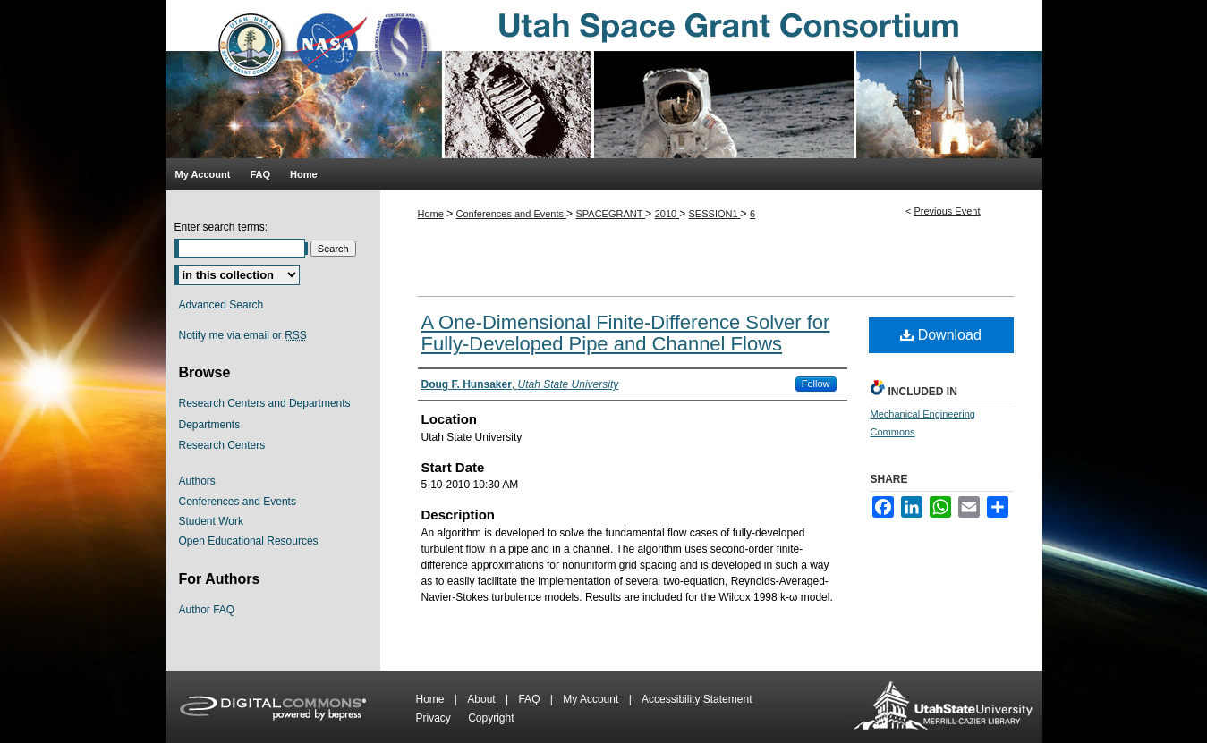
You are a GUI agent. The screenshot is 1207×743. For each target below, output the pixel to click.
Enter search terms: (221, 227)
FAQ (530, 699)
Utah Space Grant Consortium (604, 79)
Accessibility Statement (697, 699)
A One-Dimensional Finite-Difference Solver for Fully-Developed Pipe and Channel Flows (625, 333)
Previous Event (947, 211)
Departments (210, 424)
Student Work (211, 521)
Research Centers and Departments (265, 403)
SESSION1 (715, 213)
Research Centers (222, 445)
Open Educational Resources (249, 541)
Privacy (435, 718)
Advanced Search (221, 305)
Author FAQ (207, 610)
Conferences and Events (511, 213)
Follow (816, 383)
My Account (592, 699)
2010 (667, 213)
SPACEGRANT (610, 213)
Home (431, 213)
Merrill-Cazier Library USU (943, 707)
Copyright (491, 718)
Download (941, 334)
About (482, 699)
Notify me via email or (243, 335)
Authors (197, 481)
